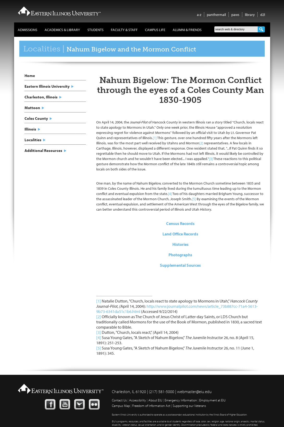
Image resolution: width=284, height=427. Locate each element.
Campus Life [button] (155, 29)
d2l (262, 14)
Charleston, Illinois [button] (41, 96)
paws (235, 14)
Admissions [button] (27, 29)
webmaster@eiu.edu (194, 391)
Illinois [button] (30, 129)
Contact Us (119, 400)
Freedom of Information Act (151, 406)
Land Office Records (180, 233)
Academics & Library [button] (62, 29)
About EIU (155, 400)
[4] (170, 193)
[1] (155, 137)
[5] (194, 199)
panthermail (216, 14)
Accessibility (137, 400)
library (250, 14)
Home (30, 75)
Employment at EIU (212, 400)
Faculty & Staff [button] (124, 29)
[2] (201, 143)
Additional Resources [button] (43, 150)
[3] (211, 158)
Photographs (180, 254)
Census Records (180, 223)
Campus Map (121, 406)
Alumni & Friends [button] (187, 29)
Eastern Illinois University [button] (47, 86)
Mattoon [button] (32, 107)
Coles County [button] (36, 118)
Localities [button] (33, 139)
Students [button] (95, 29)
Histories (180, 244)
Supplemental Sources (180, 265)
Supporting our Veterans (189, 406)
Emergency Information (181, 400)
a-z (199, 14)
